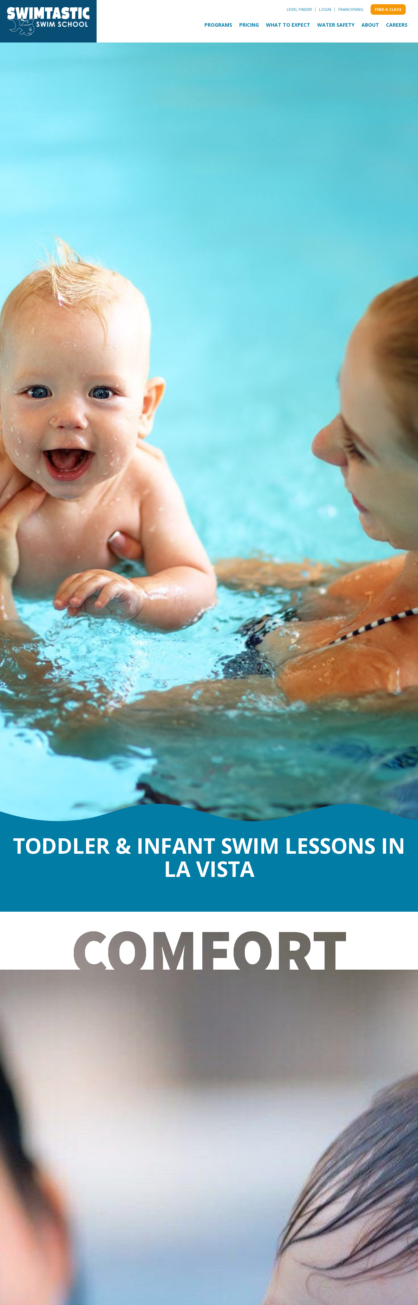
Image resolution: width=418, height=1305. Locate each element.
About (370, 24)
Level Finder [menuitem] (299, 9)
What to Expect (288, 24)
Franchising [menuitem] (351, 9)
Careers (396, 24)
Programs (218, 24)
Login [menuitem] (325, 9)
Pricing (249, 24)
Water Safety (335, 24)
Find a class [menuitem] (388, 9)
